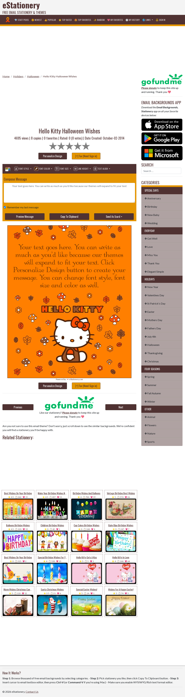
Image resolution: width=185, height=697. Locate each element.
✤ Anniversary (153, 198)
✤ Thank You (152, 263)
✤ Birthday (151, 206)
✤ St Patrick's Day (155, 303)
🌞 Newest (36, 19)
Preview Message (24, 217)
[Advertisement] (124, 7)
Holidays (18, 76)
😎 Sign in (160, 19)
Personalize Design (52, 156)
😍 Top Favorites (82, 19)
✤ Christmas (152, 361)
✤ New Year (151, 286)
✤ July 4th (150, 336)
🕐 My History (132, 19)
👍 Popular (50, 19)
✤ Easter (149, 311)
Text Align (100, 169)
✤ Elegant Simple (154, 271)
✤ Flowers (150, 425)
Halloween (33, 76)
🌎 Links (146, 19)
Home (6, 76)
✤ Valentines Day (154, 295)
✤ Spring (149, 376)
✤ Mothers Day (153, 320)
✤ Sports (150, 441)
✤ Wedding (151, 223)
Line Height (81, 169)
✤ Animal (150, 416)
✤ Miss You (151, 255)
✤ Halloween (152, 344)
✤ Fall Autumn (153, 393)
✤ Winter (150, 401)
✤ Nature (150, 433)
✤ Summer (150, 385)
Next (121, 407)
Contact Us (32, 691)
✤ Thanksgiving (154, 353)
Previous (18, 407)
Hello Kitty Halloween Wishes (60, 76)
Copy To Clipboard (69, 217)
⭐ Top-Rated (65, 19)
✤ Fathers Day (153, 328)
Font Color (42, 169)
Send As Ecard (113, 217)
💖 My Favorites (115, 19)
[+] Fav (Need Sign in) (86, 156)
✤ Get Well (151, 238)
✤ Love (149, 246)
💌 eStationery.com (75, 379)
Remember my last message (22, 207)
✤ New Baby (152, 214)
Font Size (62, 169)
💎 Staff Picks (21, 19)
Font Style (22, 169)
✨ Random (99, 19)
